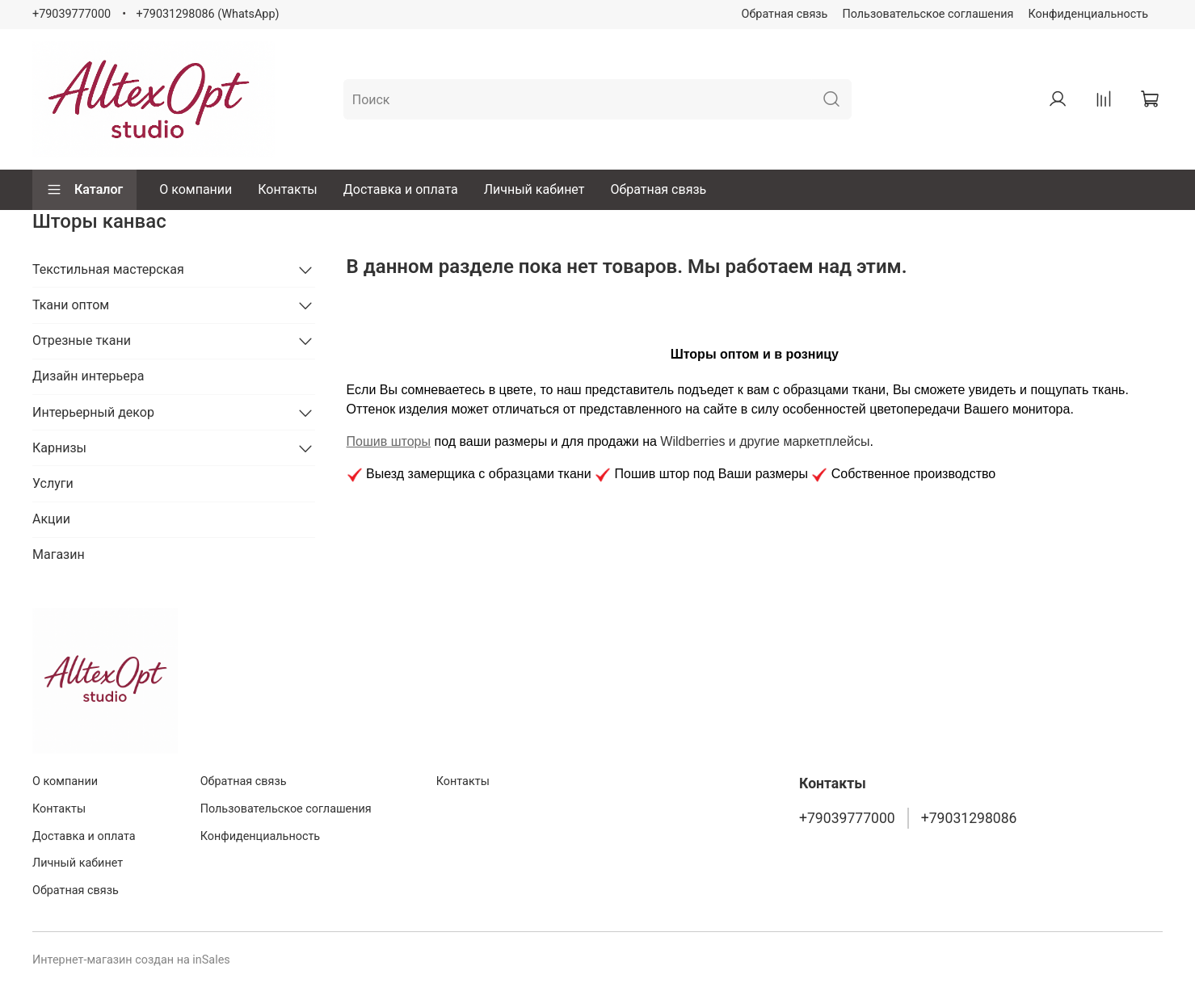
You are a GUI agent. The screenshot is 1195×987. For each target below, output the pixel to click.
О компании (195, 189)
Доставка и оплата (400, 189)
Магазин (58, 554)
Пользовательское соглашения (927, 14)
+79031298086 (969, 818)
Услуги (53, 483)
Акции (51, 519)
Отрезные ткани (81, 340)
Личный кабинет (534, 189)
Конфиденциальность (1089, 14)
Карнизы (59, 448)
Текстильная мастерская (108, 269)
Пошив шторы (389, 441)
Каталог (84, 190)
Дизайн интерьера (88, 376)
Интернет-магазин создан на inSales (131, 960)
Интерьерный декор (93, 412)
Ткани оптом (70, 305)
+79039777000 (71, 14)
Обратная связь (785, 14)
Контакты (287, 189)
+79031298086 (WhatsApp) (208, 14)
